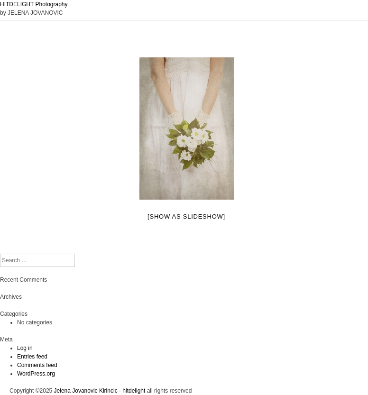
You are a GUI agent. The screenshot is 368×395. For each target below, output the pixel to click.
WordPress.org (36, 373)
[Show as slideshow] (186, 216)
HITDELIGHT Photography (34, 4)
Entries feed (32, 356)
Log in (25, 348)
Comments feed (37, 365)
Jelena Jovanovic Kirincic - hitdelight (100, 390)
